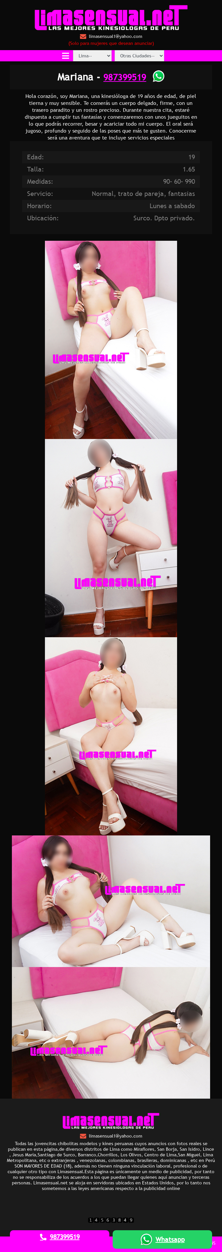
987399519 (124, 77)
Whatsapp (162, 1239)
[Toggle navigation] (65, 55)
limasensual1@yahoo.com (111, 36)
